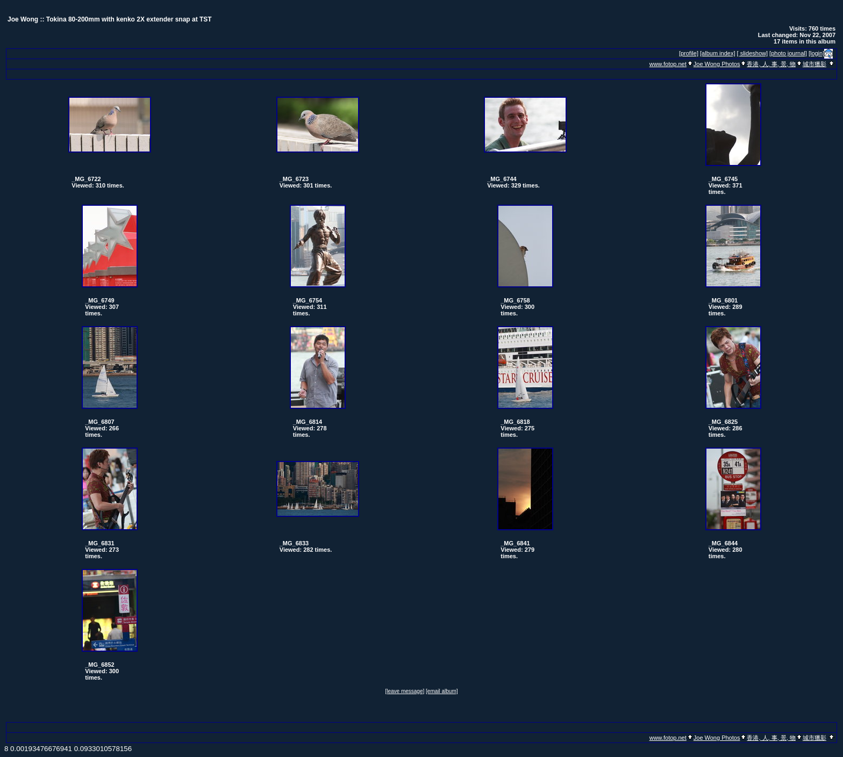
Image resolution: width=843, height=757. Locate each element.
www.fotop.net (668, 64)
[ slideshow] (752, 53)
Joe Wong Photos (717, 64)
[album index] (717, 53)
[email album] (442, 691)
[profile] (688, 53)
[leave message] (404, 691)
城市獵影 (814, 64)
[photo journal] (788, 53)
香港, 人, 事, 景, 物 (771, 64)
